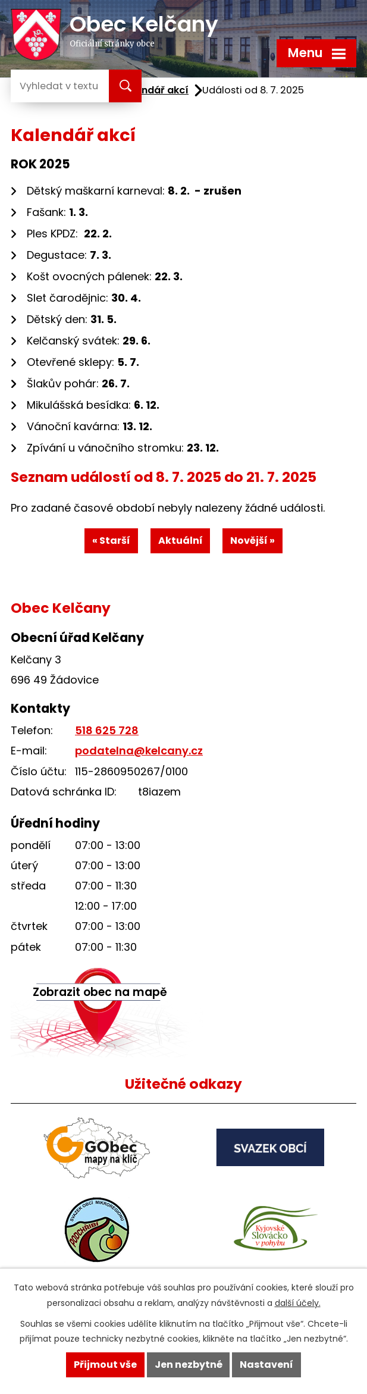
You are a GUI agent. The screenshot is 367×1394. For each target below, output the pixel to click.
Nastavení (266, 1364)
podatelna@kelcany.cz (139, 750)
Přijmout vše (105, 1364)
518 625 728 (107, 730)
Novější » (252, 540)
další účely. (298, 1303)
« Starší (111, 540)
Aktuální (180, 540)
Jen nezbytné (188, 1364)
